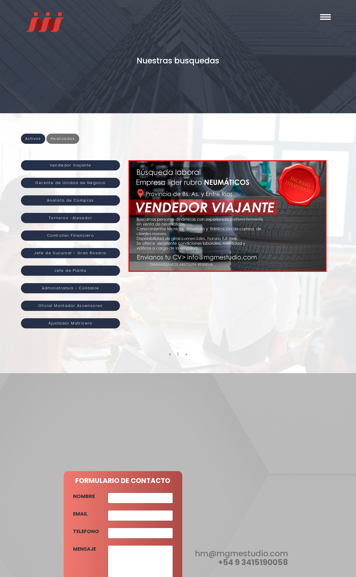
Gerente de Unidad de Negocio (70, 182)
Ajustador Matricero (70, 323)
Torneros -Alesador (70, 217)
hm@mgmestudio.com (241, 553)
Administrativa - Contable (70, 288)
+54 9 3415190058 (253, 562)
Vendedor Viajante (70, 165)
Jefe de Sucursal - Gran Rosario (70, 253)
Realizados (63, 138)
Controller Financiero (70, 235)
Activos (33, 138)
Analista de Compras (70, 200)
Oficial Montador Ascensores (70, 305)
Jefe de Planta (70, 270)
